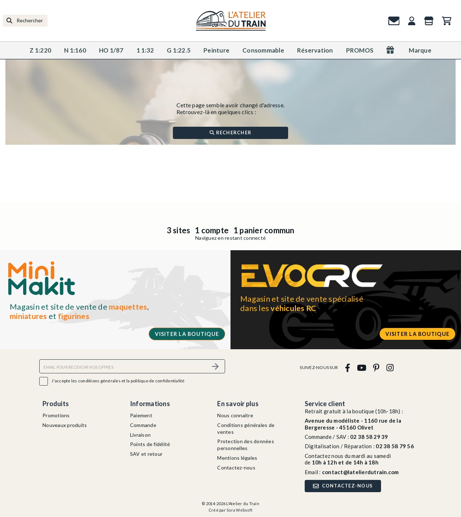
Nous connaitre (235, 415)
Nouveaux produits (64, 425)
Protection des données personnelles (245, 444)
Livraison (140, 435)
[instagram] (390, 367)
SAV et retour (146, 454)
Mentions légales (237, 458)
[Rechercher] (25, 21)
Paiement (141, 415)
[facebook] (347, 367)
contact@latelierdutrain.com (360, 472)
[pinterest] (376, 367)
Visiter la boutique (187, 334)
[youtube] (361, 367)
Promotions (56, 415)
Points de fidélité (150, 444)
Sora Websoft (239, 510)
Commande (143, 425)
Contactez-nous (236, 467)
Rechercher (230, 132)
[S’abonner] (215, 366)
